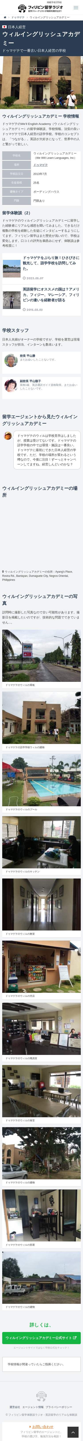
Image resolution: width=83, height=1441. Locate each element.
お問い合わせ (43, 1427)
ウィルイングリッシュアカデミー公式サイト (39, 1338)
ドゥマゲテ (40, 164)
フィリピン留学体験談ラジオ (41, 7)
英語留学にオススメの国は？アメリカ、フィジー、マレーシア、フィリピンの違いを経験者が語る (51, 294)
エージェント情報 (33, 1407)
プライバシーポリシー (59, 1407)
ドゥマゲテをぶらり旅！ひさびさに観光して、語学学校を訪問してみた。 (51, 263)
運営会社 (15, 1407)
